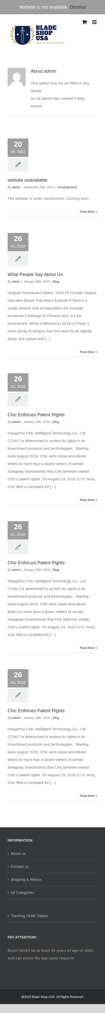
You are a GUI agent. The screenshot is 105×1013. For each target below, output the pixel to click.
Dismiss (78, 7)
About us (18, 853)
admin (16, 187)
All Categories (22, 892)
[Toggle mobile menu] (94, 22)
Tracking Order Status (29, 916)
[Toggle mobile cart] (84, 22)
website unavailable (27, 180)
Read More (87, 212)
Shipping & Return (26, 879)
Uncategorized (67, 187)
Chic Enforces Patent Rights (36, 414)
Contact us (20, 866)
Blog (56, 281)
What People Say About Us (35, 274)
